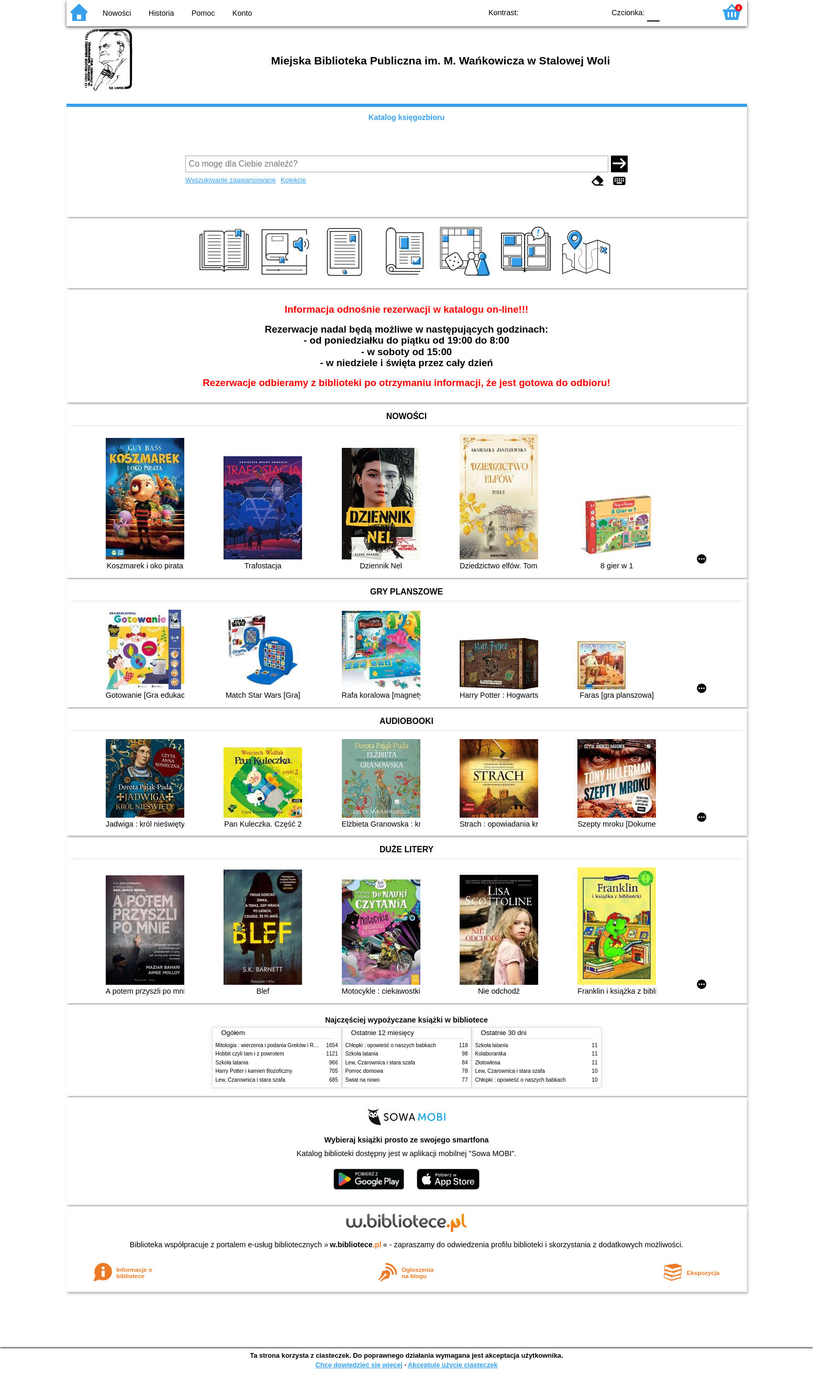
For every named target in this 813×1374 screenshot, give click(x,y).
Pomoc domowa (364, 1071)
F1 (671, 11)
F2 (696, 11)
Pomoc (203, 13)
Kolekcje (293, 180)
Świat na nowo (363, 1080)
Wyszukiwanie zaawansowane (230, 180)
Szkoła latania (232, 1062)
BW (552, 11)
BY (593, 11)
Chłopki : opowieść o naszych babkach (391, 1045)
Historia (161, 13)
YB (572, 11)
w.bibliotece (356, 1244)
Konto (242, 13)
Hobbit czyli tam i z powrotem (250, 1054)
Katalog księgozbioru (407, 117)
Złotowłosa (487, 1062)
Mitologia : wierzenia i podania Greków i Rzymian (273, 1045)
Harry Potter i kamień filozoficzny (254, 1071)
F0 (654, 11)
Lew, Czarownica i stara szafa (250, 1080)
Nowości (117, 13)
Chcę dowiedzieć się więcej (358, 1365)
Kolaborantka (490, 1054)
